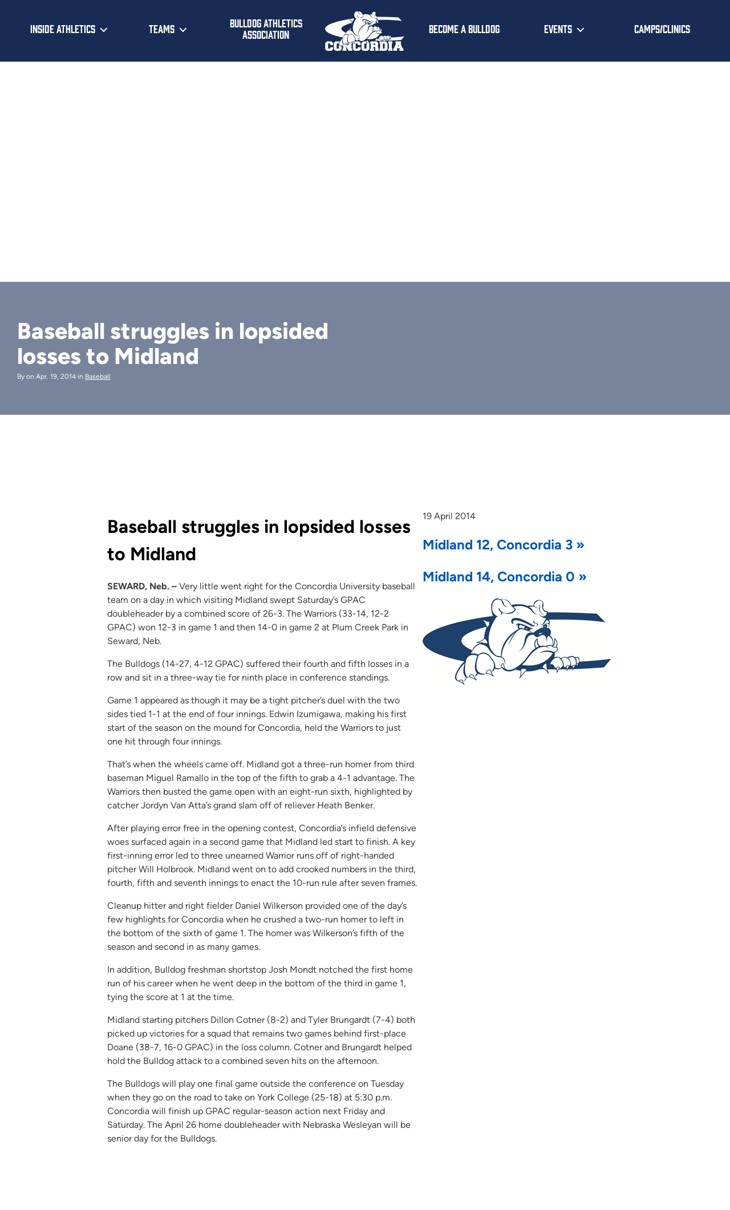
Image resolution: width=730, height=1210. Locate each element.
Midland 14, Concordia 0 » (505, 576)
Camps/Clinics (662, 28)
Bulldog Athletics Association (266, 29)
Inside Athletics (62, 28)
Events (558, 28)
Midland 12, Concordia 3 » (504, 544)
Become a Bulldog (464, 28)
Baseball (98, 377)
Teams (162, 28)
